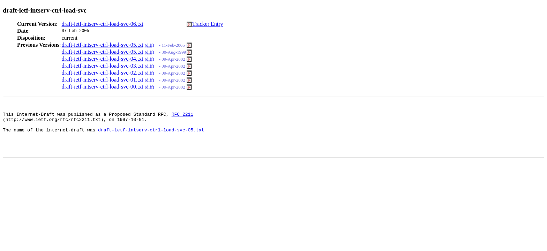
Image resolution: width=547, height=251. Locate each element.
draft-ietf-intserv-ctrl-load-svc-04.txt (102, 59)
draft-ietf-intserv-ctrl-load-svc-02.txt (102, 73)
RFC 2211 (182, 116)
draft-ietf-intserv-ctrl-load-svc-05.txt (102, 45)
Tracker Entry (207, 24)
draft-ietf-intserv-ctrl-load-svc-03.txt (102, 66)
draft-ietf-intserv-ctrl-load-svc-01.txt (102, 80)
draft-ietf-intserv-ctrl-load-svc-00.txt (102, 87)
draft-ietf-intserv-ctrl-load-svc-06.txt (102, 24)
